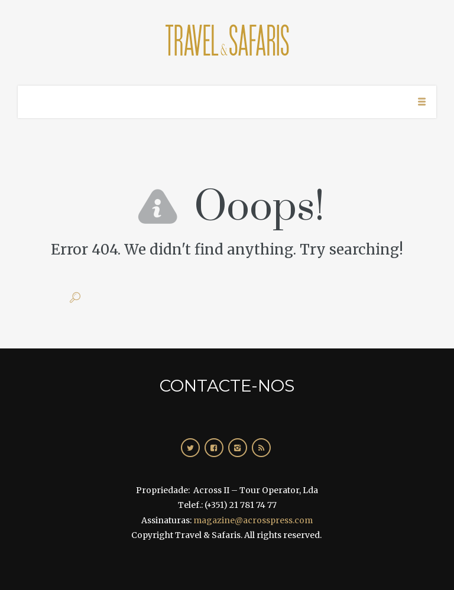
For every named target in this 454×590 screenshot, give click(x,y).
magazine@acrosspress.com (253, 520)
